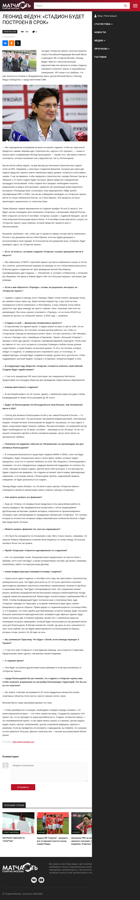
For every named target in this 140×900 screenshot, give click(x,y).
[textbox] (82, 6)
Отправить (23, 787)
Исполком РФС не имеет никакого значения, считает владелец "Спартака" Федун (84, 841)
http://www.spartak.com (23, 742)
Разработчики (111, 894)
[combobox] (82, 5)
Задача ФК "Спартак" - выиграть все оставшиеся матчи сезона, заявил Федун (52, 841)
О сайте (98, 894)
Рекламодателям (129, 894)
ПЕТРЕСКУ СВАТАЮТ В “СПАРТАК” (13, 839)
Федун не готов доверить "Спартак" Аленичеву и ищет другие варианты (119, 841)
